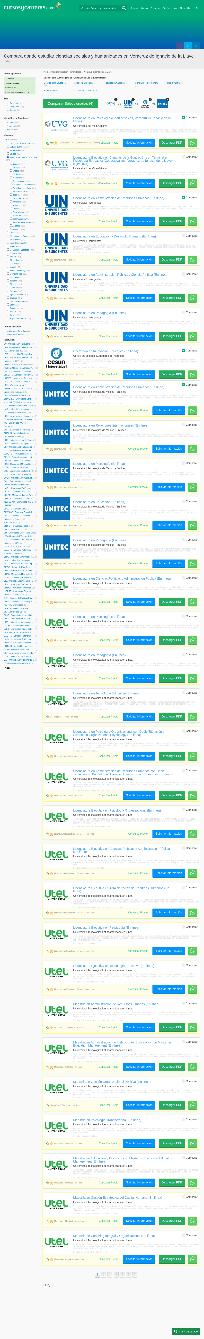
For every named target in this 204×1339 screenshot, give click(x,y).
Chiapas (13, 284)
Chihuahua (14, 260)
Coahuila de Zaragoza (19, 250)
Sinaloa (13, 305)
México (8, 139)
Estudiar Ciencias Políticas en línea (88, 291)
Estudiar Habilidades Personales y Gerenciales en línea (97, 1098)
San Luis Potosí (17, 301)
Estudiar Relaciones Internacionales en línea (92, 441)
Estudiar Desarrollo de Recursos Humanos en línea (95, 1214)
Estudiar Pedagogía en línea (85, 556)
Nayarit (13, 312)
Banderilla (16, 202)
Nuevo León (15, 239)
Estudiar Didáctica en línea (85, 943)
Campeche (14, 277)
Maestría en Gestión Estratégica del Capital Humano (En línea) (117, 1197)
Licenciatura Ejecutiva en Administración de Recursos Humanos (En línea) (121, 889)
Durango (14, 291)
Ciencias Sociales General (146, 83)
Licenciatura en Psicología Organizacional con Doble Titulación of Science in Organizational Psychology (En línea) (119, 733)
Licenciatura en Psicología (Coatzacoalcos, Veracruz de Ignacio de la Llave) (122, 119)
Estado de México (18, 147)
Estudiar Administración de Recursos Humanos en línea (97, 214)
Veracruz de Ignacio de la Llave (23, 157)
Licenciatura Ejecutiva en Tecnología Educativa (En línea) (113, 966)
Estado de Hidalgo (18, 270)
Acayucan (16, 205)
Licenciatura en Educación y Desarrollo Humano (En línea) (114, 236)
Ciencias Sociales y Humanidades (66, 72)
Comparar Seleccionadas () (70, 103)
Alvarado (16, 226)
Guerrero (14, 288)
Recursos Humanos (113, 83)
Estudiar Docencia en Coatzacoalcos (89, 178)
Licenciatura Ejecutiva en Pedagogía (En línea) (106, 927)
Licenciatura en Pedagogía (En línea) (99, 313)
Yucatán (13, 267)
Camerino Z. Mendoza (22, 185)
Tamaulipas (15, 150)
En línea (10, 123)
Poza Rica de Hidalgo (21, 188)
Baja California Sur (18, 318)
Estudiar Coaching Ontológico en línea (90, 1252)
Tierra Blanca (18, 198)
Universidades (186, 8)
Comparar (189, 117)
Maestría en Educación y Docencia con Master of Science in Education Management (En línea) (123, 1159)
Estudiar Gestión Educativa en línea (89, 518)
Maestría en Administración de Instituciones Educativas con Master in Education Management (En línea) (122, 1044)
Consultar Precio (108, 142)
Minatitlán (16, 178)
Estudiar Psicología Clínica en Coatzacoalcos (93, 137)
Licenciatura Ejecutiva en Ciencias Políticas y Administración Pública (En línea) (121, 850)
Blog (198, 8)
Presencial (11, 126)
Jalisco (13, 154)
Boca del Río (18, 195)
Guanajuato (15, 229)
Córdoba (16, 174)
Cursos (144, 8)
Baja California (16, 243)
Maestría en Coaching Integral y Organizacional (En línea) (114, 1236)
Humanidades (50, 90)
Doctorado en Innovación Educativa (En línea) (105, 351)
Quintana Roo (16, 274)
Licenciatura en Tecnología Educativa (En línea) (107, 693)
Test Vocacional (170, 8)
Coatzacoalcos (18, 181)
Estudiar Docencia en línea (85, 1177)
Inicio (46, 72)
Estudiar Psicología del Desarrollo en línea (91, 826)
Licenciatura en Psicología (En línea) (99, 463)
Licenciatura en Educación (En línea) (99, 502)
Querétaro (14, 253)
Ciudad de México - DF (20, 143)
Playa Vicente (18, 212)
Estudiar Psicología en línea (85, 329)
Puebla (13, 233)
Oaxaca (13, 264)
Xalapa (15, 164)
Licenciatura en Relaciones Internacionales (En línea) (111, 425)
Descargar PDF (172, 142)
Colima (13, 315)
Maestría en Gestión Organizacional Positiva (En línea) (112, 1082)
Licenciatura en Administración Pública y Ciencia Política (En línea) (120, 274)
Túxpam (15, 209)
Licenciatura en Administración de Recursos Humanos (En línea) (118, 198)
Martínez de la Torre (21, 222)
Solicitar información (139, 142)
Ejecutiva (11, 129)
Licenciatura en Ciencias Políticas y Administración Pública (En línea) (122, 578)
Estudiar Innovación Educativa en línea (90, 367)
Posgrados (155, 8)
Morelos (13, 246)
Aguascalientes (16, 294)
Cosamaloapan (19, 219)
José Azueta (17, 215)
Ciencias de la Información (85, 90)
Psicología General (82, 83)
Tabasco (13, 281)
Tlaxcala (13, 298)
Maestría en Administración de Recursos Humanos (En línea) (116, 1004)
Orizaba (15, 171)
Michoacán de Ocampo (20, 236)
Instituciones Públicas (18, 334)
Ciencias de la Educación (55, 83)
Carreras (134, 8)
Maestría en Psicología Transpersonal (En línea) (107, 1120)
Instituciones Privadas (18, 331)
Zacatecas (14, 308)
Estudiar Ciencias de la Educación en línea (92, 252)
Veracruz (16, 167)
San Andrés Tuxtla (20, 191)
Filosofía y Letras (173, 83)
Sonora (13, 257)
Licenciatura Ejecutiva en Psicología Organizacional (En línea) (117, 810)
